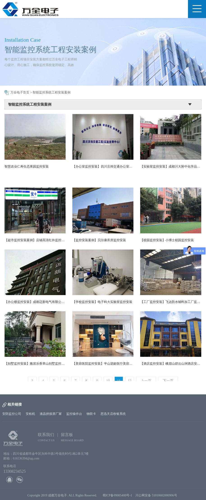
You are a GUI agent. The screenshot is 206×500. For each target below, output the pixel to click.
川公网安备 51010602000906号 (157, 496)
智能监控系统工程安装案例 (52, 92)
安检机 (30, 414)
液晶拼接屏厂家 (51, 414)
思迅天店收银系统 (113, 414)
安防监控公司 (11, 414)
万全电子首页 (19, 92)
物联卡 (91, 414)
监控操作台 (74, 414)
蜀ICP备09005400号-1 (117, 496)
